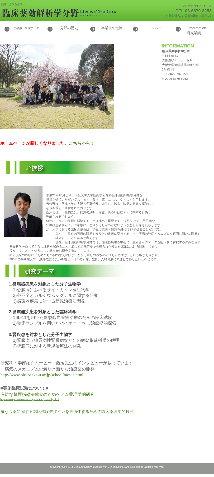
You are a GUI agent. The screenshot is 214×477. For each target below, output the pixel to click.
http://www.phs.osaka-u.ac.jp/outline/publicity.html (29, 399)
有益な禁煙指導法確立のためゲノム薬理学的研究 (47, 394)
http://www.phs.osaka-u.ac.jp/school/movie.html (41, 375)
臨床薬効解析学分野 (59, 13)
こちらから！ (81, 143)
